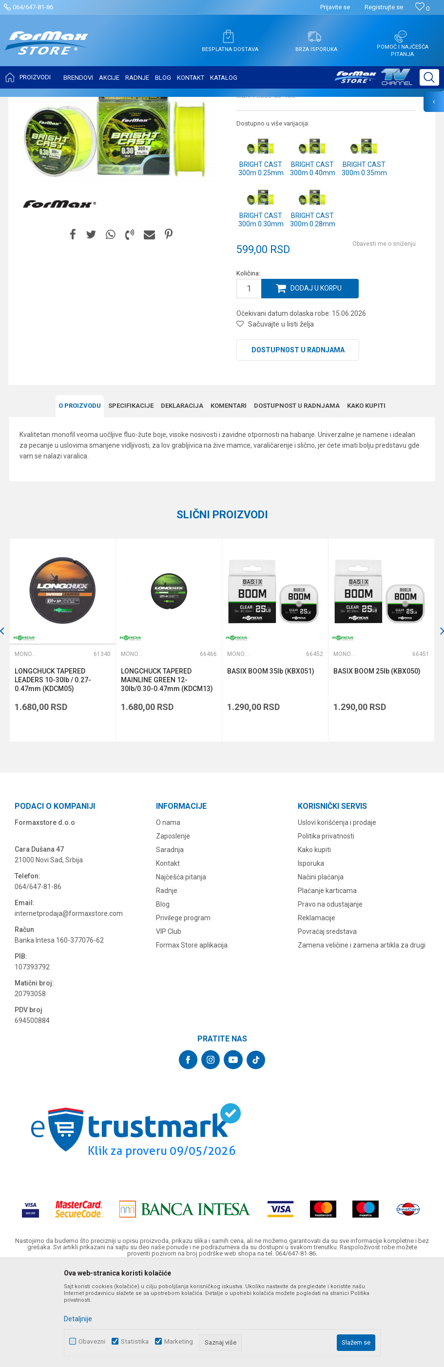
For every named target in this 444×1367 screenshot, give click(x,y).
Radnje (166, 985)
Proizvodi (65, 103)
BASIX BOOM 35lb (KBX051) (271, 767)
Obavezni (91, 1341)
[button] (429, 77)
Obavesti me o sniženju (384, 340)
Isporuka (311, 958)
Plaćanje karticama (327, 985)
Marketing (178, 1341)
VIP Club (168, 1026)
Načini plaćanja (321, 972)
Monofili (126, 103)
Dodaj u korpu (316, 385)
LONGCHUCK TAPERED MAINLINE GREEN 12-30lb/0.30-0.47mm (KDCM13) (167, 775)
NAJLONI (97, 103)
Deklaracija (182, 501)
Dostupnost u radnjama (298, 446)
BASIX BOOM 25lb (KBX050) (377, 767)
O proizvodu (79, 501)
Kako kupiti (366, 501)
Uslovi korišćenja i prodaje (337, 917)
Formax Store (27, 103)
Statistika (135, 1341)
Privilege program (183, 1013)
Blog (163, 999)
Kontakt (168, 958)
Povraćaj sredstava (327, 1026)
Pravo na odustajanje (330, 999)
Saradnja (170, 944)
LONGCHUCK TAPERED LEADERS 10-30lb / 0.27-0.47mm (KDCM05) (53, 775)
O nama (168, 917)
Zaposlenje (173, 931)
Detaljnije (78, 1319)
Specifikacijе (131, 501)
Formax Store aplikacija (192, 1040)
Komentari (229, 501)
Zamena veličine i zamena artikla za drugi (361, 1040)
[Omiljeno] (422, 8)
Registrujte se (384, 7)
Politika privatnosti (326, 931)
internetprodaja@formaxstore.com (69, 1008)
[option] (63, 736)
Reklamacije (316, 1013)
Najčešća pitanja (181, 972)
